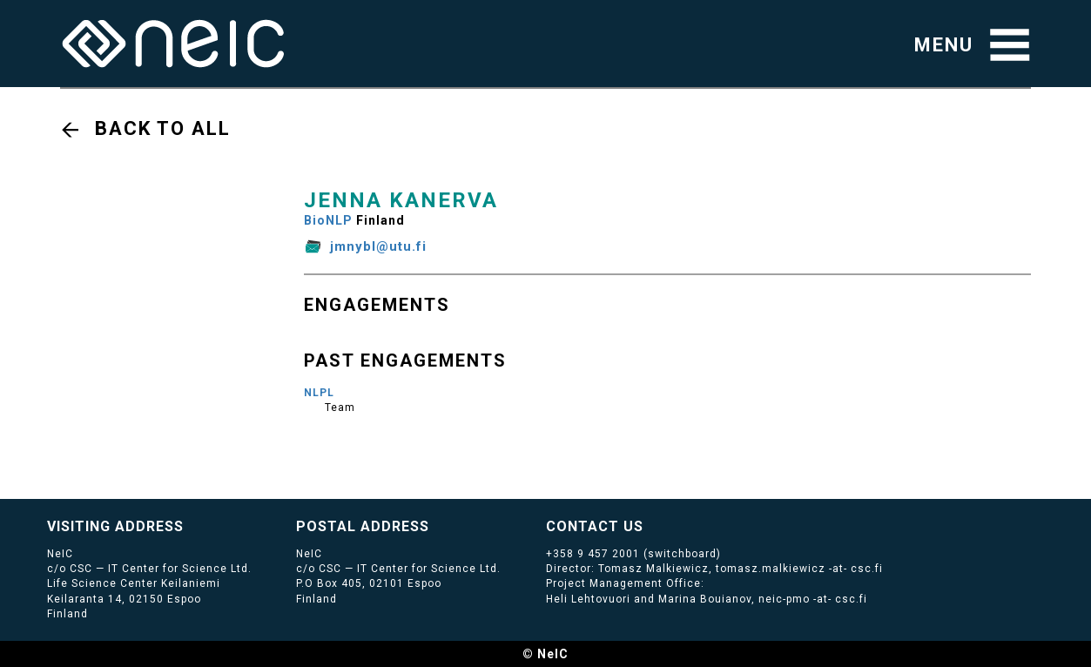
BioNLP (328, 220)
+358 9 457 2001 (593, 554)
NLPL (319, 393)
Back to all (163, 128)
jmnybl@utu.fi (378, 246)
